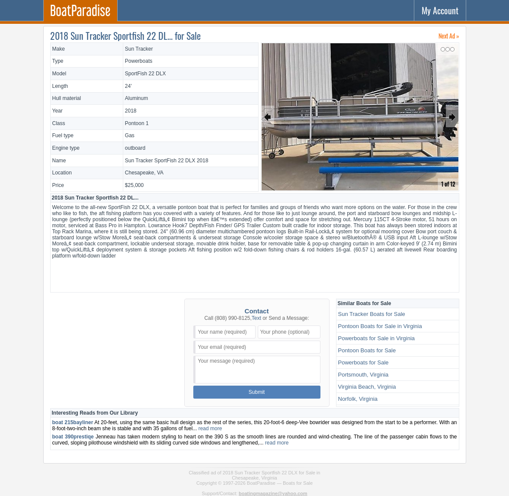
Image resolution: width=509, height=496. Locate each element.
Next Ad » (449, 35)
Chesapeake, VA (144, 173)
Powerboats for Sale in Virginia (376, 338)
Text (256, 318)
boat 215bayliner (72, 422)
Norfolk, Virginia (358, 399)
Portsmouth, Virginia (363, 374)
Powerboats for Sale (363, 362)
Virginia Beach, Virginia (367, 386)
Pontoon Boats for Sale (367, 350)
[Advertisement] (254, 274)
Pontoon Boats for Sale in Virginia (380, 326)
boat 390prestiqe (73, 437)
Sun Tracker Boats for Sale (371, 314)
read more (210, 428)
